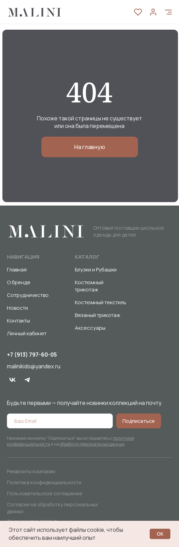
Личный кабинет (27, 333)
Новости (17, 307)
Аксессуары (90, 327)
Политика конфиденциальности (44, 482)
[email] (60, 421)
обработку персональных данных (92, 444)
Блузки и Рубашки (96, 269)
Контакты (18, 320)
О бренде (18, 282)
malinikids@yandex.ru (33, 366)
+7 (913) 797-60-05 (32, 354)
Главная (17, 269)
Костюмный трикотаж (89, 286)
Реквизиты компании (31, 471)
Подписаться (138, 421)
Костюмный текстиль (100, 302)
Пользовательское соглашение (44, 493)
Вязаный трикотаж (97, 315)
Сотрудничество (28, 295)
